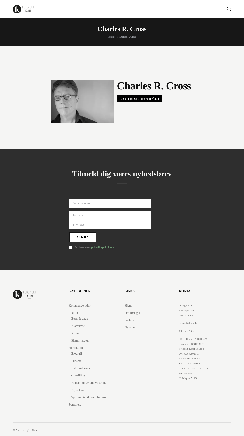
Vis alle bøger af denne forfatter (139, 98)
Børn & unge (79, 318)
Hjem (128, 305)
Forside (111, 36)
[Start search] (229, 9)
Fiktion (73, 313)
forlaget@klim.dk (188, 322)
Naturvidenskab (81, 368)
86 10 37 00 (186, 331)
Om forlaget (132, 313)
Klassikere (78, 326)
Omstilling (78, 375)
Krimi (75, 333)
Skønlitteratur (80, 340)
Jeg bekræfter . (94, 247)
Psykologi (77, 390)
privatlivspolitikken (102, 247)
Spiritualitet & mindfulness (88, 397)
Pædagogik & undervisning (88, 382)
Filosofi (76, 361)
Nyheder (130, 327)
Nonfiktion (76, 347)
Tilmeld (83, 237)
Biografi (76, 353)
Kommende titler (79, 305)
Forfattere (75, 404)
